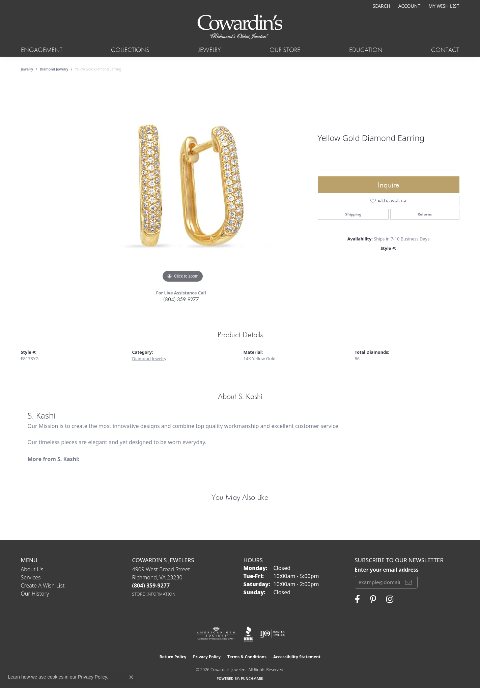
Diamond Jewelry (54, 69)
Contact (445, 50)
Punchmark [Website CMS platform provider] (252, 678)
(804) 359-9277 (181, 299)
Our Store (285, 50)
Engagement (41, 50)
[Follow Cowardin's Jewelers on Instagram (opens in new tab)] (390, 599)
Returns (425, 214)
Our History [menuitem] (35, 593)
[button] (380, 6)
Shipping (353, 214)
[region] (183, 183)
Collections (130, 50)
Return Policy (173, 657)
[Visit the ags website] (216, 633)
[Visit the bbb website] (248, 633)
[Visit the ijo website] (272, 633)
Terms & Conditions (246, 657)
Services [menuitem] (31, 577)
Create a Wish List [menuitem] (43, 585)
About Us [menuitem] (32, 569)
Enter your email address (387, 569)
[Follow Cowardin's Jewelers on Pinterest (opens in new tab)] (373, 599)
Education (366, 50)
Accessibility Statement (296, 657)
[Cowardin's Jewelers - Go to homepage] (240, 27)
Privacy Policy (207, 657)
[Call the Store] (151, 585)
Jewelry (209, 50)
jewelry (27, 69)
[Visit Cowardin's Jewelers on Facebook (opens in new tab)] (357, 599)
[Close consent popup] (131, 677)
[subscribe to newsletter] (408, 582)
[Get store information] (154, 594)
